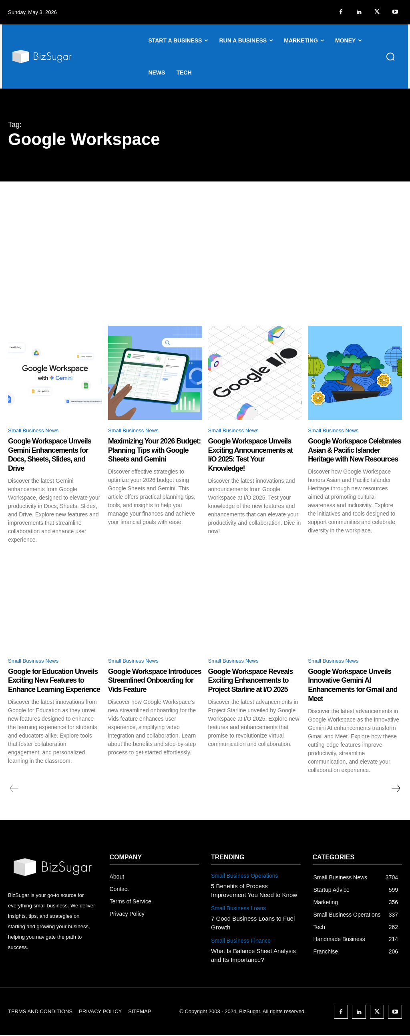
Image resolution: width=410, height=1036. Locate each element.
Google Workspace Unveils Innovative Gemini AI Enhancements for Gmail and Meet (355, 686)
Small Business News (39, 431)
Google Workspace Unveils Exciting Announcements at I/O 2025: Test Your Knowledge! (255, 455)
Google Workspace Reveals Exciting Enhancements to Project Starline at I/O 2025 (251, 686)
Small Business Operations (242, 877)
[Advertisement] (205, 241)
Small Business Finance (239, 938)
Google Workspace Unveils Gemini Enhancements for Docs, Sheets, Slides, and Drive (55, 455)
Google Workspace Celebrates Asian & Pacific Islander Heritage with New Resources (354, 455)
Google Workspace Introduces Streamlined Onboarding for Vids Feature (148, 686)
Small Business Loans (236, 907)
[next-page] (395, 790)
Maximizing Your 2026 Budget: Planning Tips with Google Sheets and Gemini (154, 451)
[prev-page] (14, 790)
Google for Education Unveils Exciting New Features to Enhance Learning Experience (44, 686)
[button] (390, 56)
